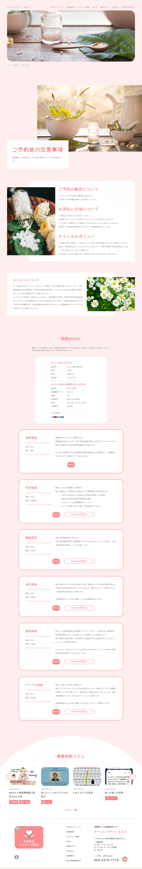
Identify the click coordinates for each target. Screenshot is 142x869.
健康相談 (64, 7)
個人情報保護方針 (71, 862)
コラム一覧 (71, 811)
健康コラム (102, 7)
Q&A (91, 7)
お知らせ (115, 7)
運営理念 (67, 857)
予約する (71, 464)
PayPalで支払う (88, 514)
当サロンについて (48, 7)
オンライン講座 (78, 7)
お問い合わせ (129, 7)
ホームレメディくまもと (20, 7)
